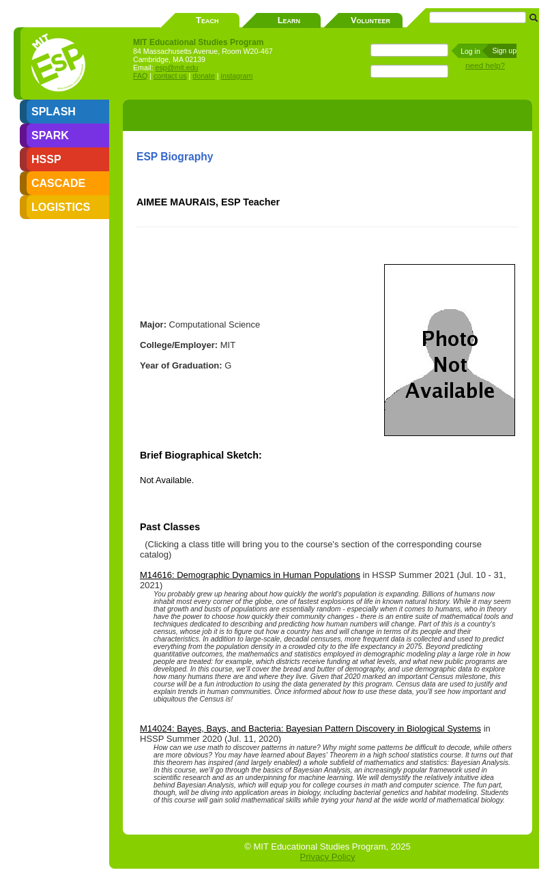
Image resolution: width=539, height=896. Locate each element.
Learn (289, 20)
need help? (485, 65)
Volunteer (370, 20)
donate (203, 76)
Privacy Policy (327, 857)
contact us (170, 76)
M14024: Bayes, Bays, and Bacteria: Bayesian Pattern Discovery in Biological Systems (310, 728)
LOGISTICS (60, 207)
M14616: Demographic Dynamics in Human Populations (250, 575)
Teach (207, 20)
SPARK (50, 135)
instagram (237, 76)
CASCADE (58, 183)
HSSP (46, 159)
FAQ (140, 76)
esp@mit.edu (177, 67)
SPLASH (53, 111)
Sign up (504, 50)
